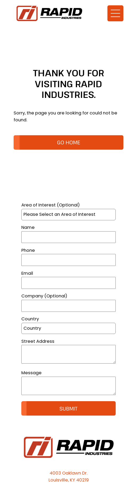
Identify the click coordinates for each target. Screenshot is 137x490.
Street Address (37, 341)
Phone (28, 250)
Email (27, 273)
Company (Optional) (44, 296)
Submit (68, 408)
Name (28, 227)
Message (31, 373)
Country (30, 319)
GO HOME (68, 142)
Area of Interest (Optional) (50, 205)
